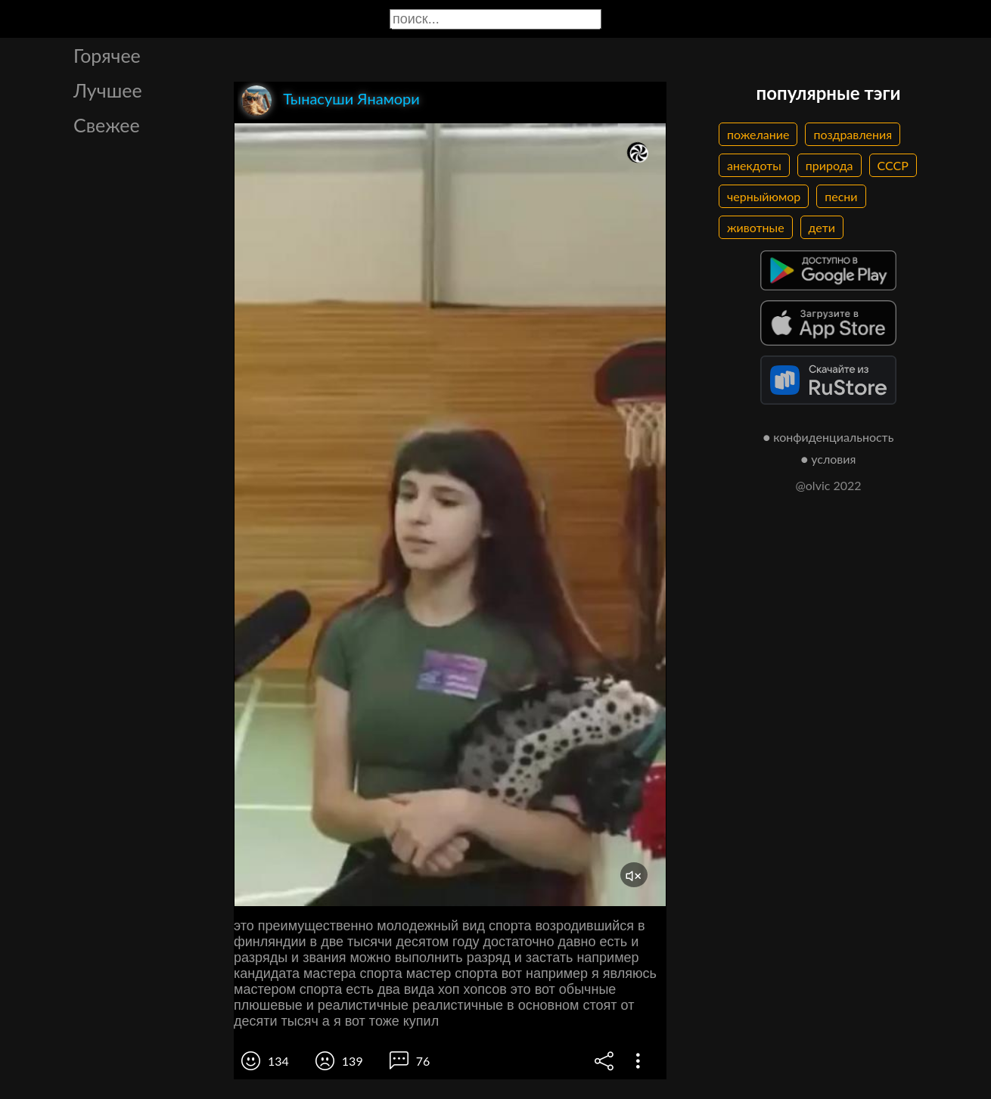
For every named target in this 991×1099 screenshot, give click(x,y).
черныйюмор (763, 196)
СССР (893, 165)
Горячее (107, 55)
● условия (828, 459)
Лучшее (107, 90)
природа (829, 165)
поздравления (852, 134)
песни (841, 196)
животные (755, 227)
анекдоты (754, 165)
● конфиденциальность (828, 437)
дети (822, 227)
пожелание (758, 134)
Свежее (106, 124)
